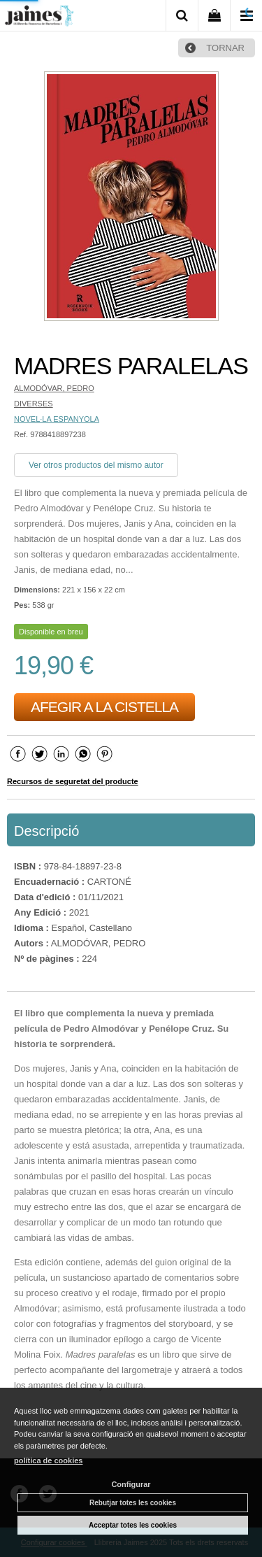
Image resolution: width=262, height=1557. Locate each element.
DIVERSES (33, 403)
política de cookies (48, 1460)
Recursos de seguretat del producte (72, 781)
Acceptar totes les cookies (133, 1525)
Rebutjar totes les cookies (132, 1503)
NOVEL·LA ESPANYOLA (56, 419)
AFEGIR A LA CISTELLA (104, 707)
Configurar (130, 1484)
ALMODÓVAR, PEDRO (54, 388)
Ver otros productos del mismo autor (96, 465)
